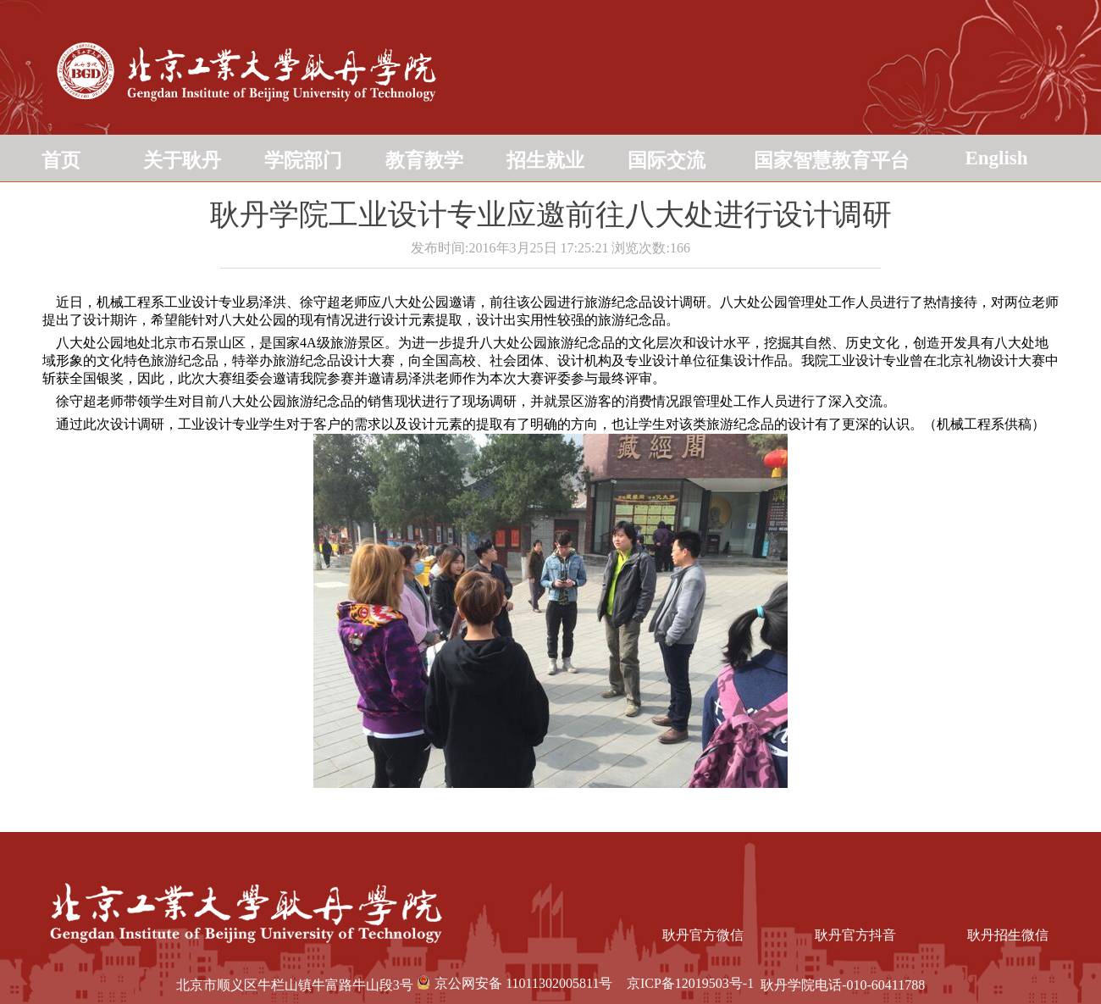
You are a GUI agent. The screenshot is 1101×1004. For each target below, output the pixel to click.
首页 (60, 160)
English (996, 158)
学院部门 (303, 160)
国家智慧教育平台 (832, 160)
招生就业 (545, 160)
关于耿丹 (182, 160)
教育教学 (424, 160)
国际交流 (666, 160)
